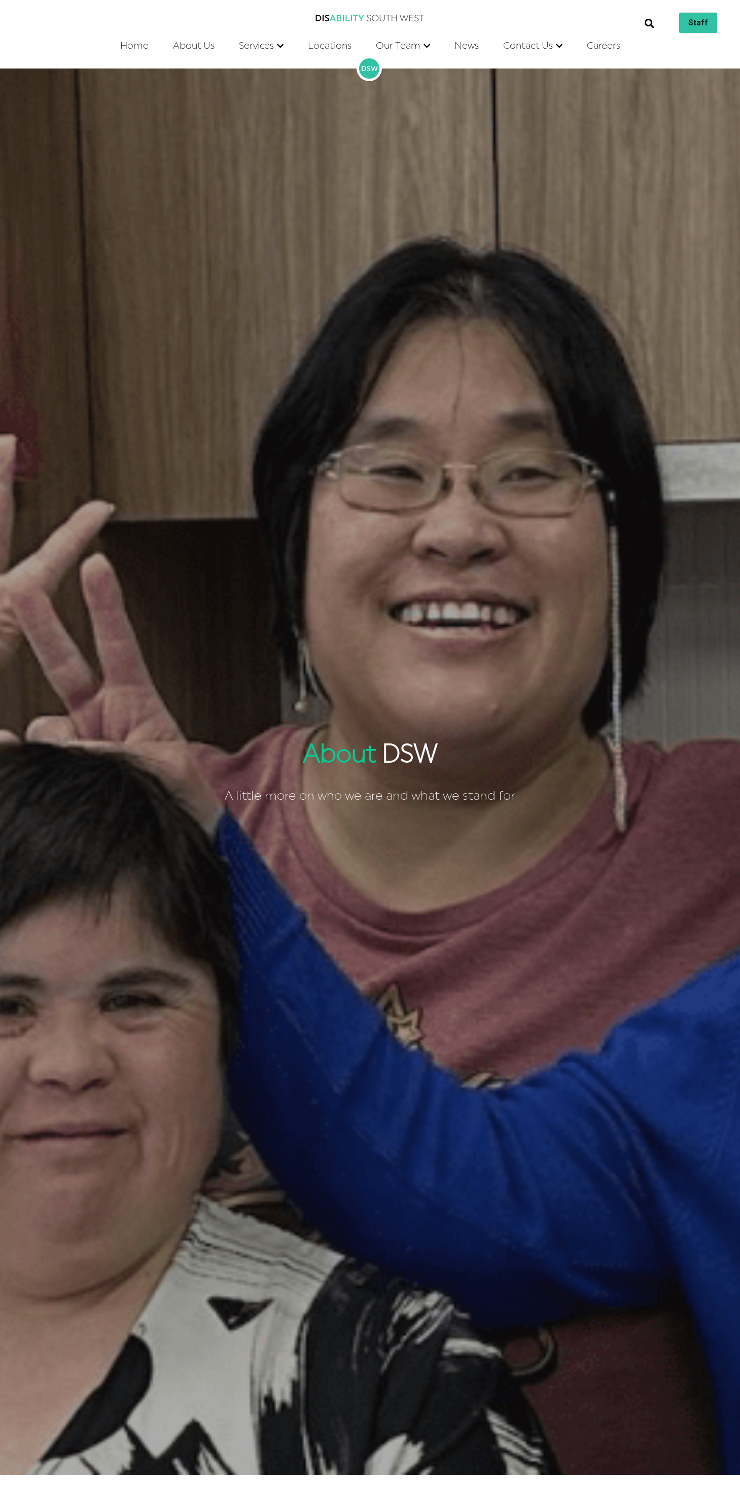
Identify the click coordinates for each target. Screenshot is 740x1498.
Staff (698, 22)
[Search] (649, 24)
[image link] (370, 17)
